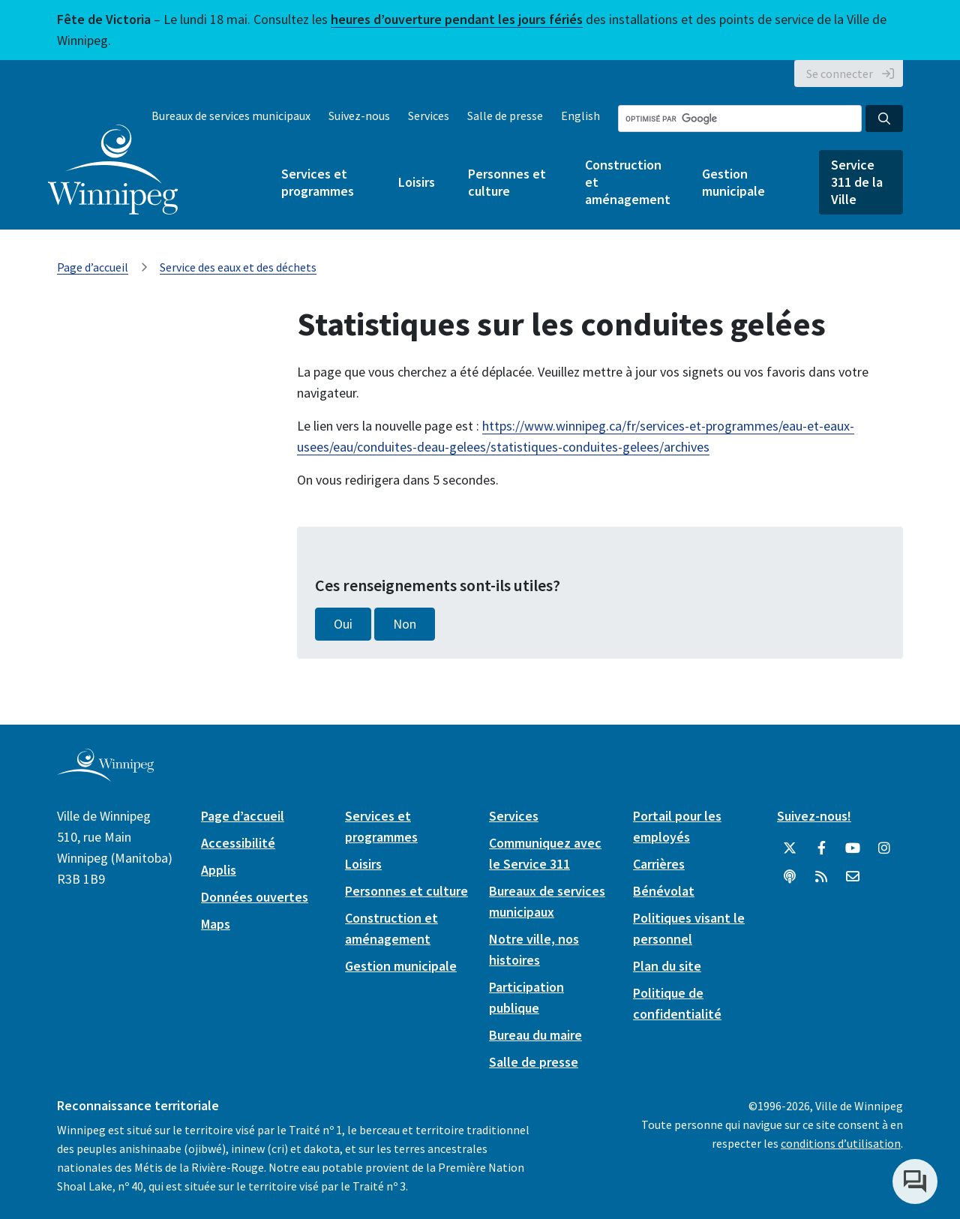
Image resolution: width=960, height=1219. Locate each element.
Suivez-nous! (814, 815)
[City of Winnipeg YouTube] (853, 848)
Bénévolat (663, 890)
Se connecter (839, 73)
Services (428, 115)
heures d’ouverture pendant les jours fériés (457, 19)
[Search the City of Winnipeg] (740, 118)
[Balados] (789, 877)
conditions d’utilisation (841, 1143)
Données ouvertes (254, 896)
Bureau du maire (535, 1034)
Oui (343, 624)
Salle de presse (505, 115)
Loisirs (416, 182)
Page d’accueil (92, 267)
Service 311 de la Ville (857, 182)
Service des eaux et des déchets (238, 267)
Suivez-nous (359, 115)
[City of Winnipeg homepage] (105, 775)
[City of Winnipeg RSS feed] (821, 877)
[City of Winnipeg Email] (853, 877)
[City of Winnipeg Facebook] (821, 848)
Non (404, 624)
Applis (218, 869)
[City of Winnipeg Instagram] (884, 848)
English (580, 115)
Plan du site (667, 965)
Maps (215, 923)
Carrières (659, 863)
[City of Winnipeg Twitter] (789, 848)
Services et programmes (317, 182)
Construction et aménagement (627, 182)
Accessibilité (238, 842)
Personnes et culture (507, 182)
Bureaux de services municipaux (231, 115)
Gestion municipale (733, 182)
